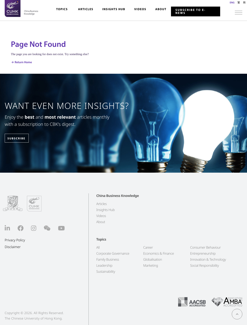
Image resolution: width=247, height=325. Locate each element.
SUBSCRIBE (18, 138)
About (160, 9)
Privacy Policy (15, 240)
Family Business (107, 259)
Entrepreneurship (202, 253)
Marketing (150, 265)
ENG (232, 2)
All (98, 247)
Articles (85, 9)
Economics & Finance (158, 253)
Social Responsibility (204, 265)
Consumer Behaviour (205, 247)
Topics (62, 9)
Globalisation (152, 259)
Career (148, 247)
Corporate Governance (112, 253)
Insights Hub (113, 9)
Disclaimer (13, 247)
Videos (140, 9)
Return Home (23, 62)
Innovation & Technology (208, 259)
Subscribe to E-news (190, 11)
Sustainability (105, 271)
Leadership (104, 265)
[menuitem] (62, 11)
